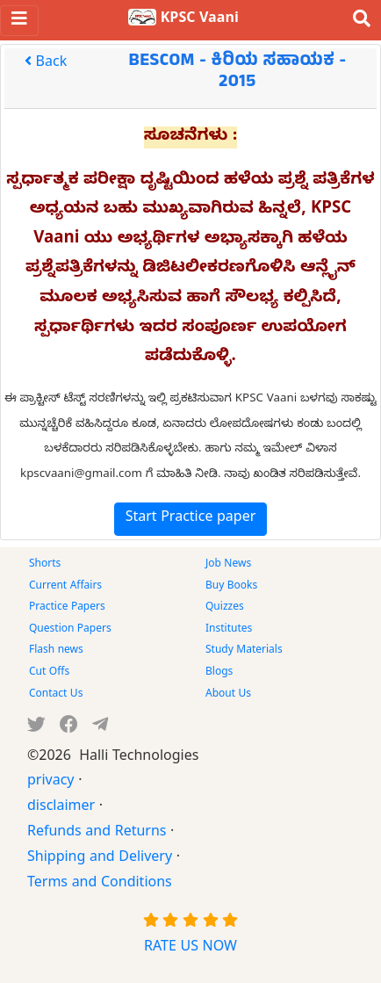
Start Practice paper (191, 519)
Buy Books (231, 587)
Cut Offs (49, 673)
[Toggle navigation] (19, 20)
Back (46, 64)
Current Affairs (65, 587)
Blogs (219, 673)
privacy (51, 782)
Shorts (45, 565)
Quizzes (224, 608)
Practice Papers (67, 608)
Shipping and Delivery (99, 859)
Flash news (56, 651)
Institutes (228, 630)
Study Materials (244, 651)
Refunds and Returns (96, 833)
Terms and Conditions (99, 884)
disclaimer (61, 808)
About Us (228, 695)
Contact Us (56, 695)
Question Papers (70, 630)
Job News (228, 565)
